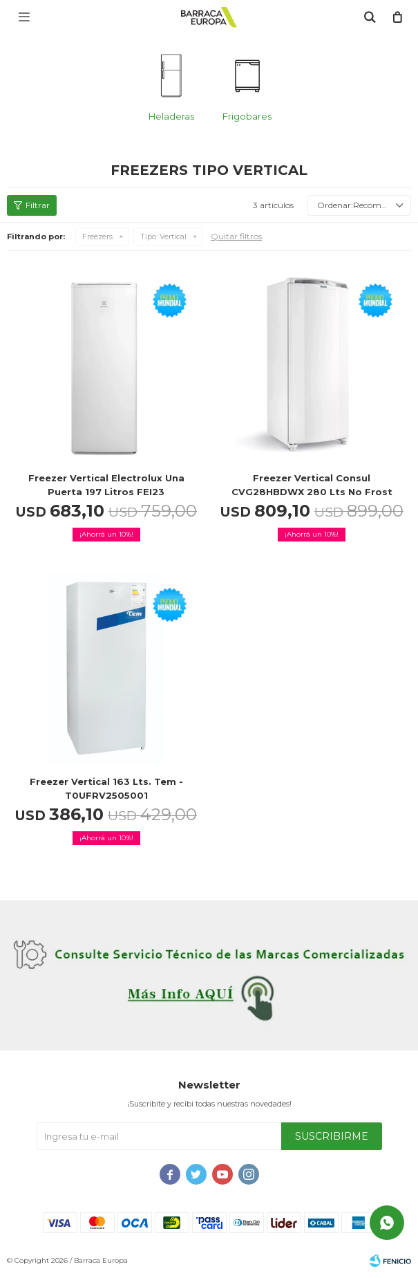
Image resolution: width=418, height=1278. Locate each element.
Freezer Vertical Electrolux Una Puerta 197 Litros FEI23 (106, 484)
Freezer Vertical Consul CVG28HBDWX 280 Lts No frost (311, 484)
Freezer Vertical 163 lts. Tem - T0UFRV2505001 (106, 788)
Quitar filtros (236, 236)
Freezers (97, 236)
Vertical (163, 236)
